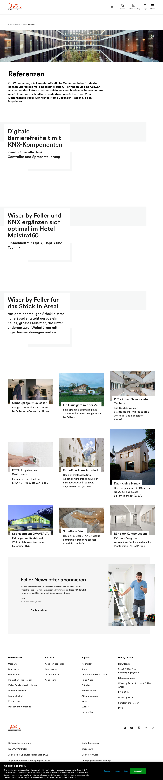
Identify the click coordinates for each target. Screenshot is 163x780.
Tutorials (86, 685)
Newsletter (87, 712)
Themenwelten (19, 24)
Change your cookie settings (96, 760)
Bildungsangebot (126, 678)
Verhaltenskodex (90, 743)
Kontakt (86, 669)
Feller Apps (87, 680)
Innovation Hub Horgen (20, 680)
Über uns (12, 664)
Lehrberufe (51, 669)
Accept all (138, 771)
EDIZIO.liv (123, 692)
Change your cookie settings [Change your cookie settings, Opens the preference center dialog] (116, 771)
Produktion (14, 701)
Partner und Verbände (19, 707)
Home (10, 24)
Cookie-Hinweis (90, 755)
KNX (120, 708)
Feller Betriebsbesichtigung (22, 685)
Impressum (87, 749)
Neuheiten (87, 664)
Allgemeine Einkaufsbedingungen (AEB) (28, 755)
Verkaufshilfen (89, 690)
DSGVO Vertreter (17, 749)
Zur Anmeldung (38, 610)
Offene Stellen (52, 674)
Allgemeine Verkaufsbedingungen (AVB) (29, 760)
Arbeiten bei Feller (54, 664)
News (84, 701)
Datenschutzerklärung (19, 743)
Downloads (124, 664)
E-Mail (23, 598)
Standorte (13, 669)
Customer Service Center (95, 674)
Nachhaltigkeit (15, 696)
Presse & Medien (17, 690)
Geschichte (14, 674)
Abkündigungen (90, 696)
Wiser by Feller (126, 697)
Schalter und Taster (128, 703)
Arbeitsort (50, 680)
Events (85, 707)
